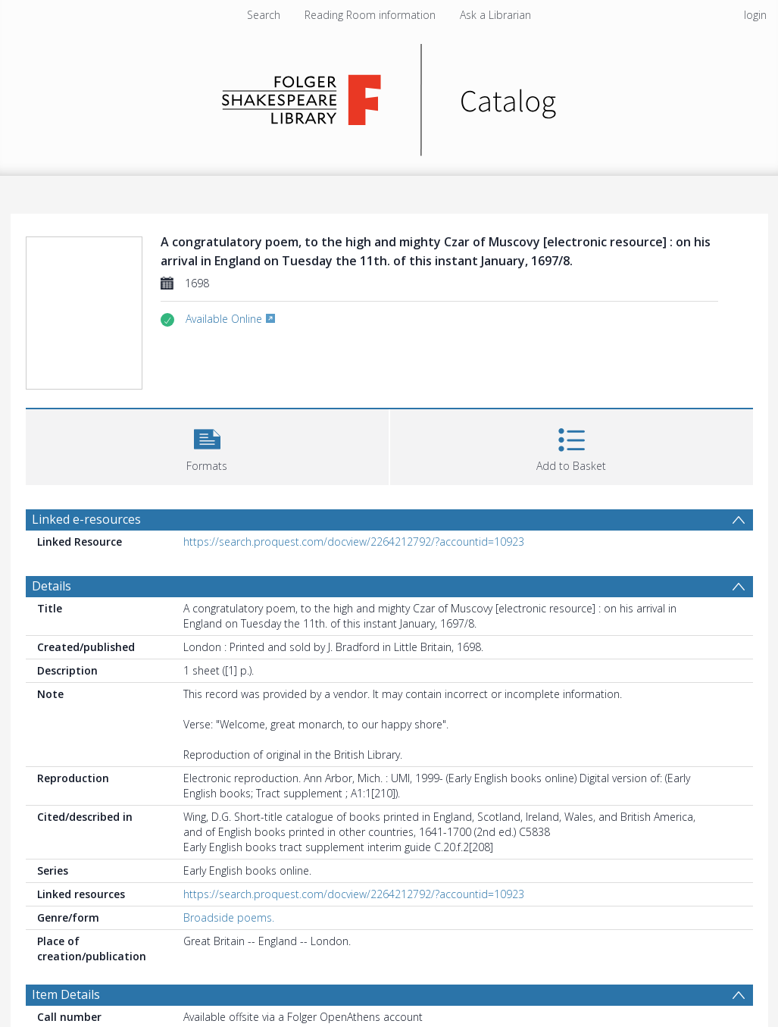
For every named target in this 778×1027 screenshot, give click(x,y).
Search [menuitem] (263, 15)
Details (51, 586)
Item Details (66, 994)
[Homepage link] (389, 96)
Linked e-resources (86, 519)
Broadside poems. (228, 917)
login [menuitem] (755, 15)
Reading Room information (370, 15)
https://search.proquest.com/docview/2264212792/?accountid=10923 (353, 541)
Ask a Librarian (495, 15)
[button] (207, 445)
